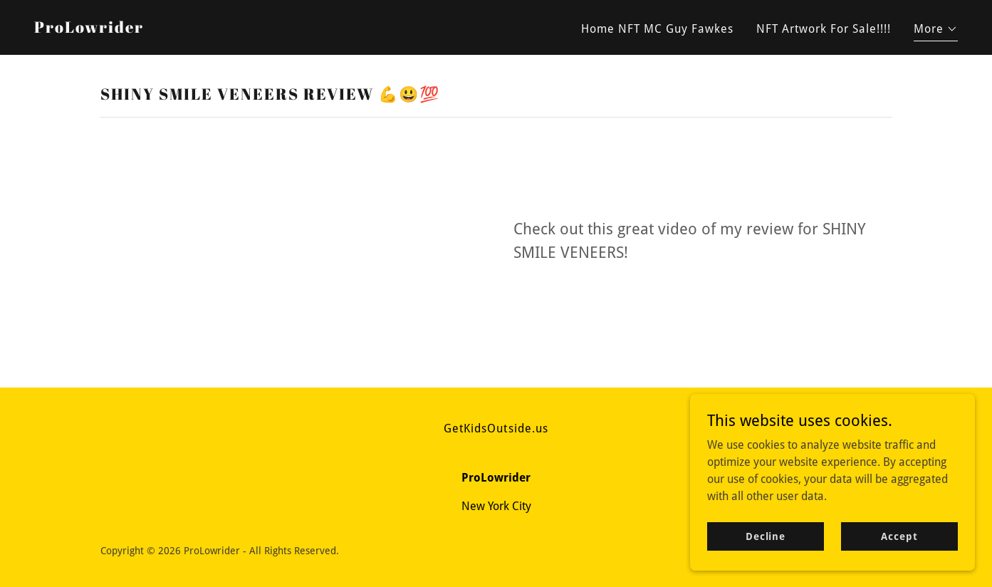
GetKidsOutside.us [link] (496, 428)
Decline (765, 535)
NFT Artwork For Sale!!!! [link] (823, 29)
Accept (899, 535)
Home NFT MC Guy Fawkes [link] (657, 29)
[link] (89, 29)
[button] (936, 31)
